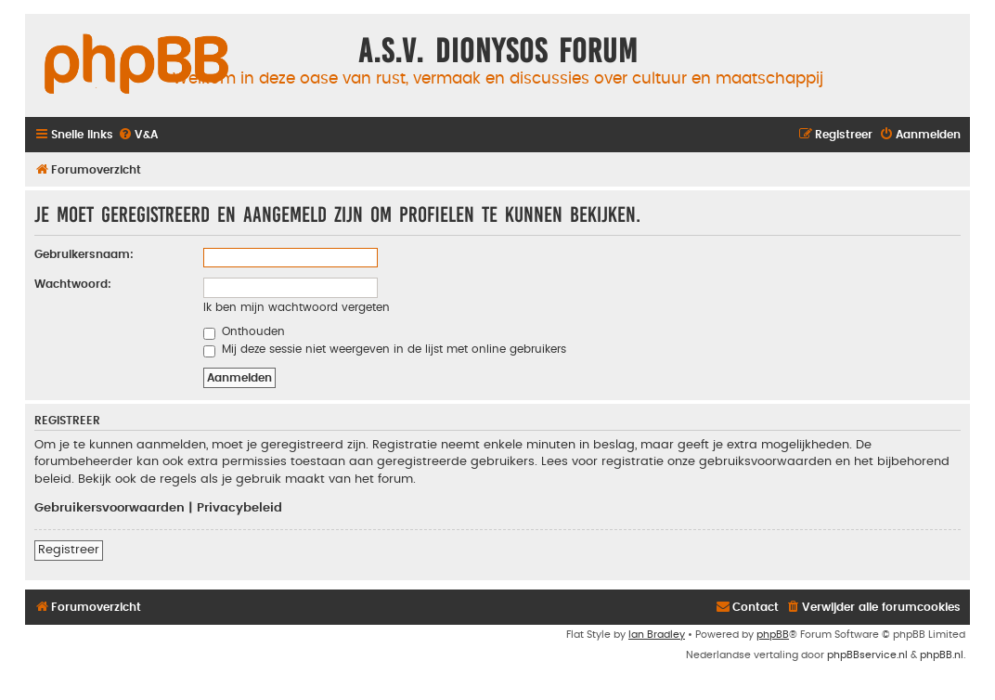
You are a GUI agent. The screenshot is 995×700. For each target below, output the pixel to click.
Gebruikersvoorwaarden (109, 507)
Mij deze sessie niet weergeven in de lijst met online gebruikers (384, 349)
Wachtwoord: (72, 284)
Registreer (68, 549)
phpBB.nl (941, 655)
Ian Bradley (656, 634)
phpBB (772, 634)
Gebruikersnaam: (84, 254)
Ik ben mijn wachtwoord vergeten (296, 307)
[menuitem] (138, 135)
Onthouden (244, 331)
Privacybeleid (239, 507)
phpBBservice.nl (867, 655)
